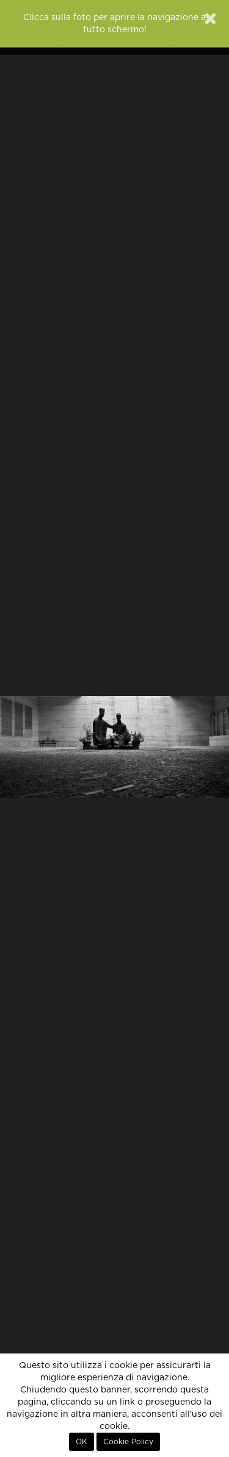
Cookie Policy (128, 1441)
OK (81, 1441)
